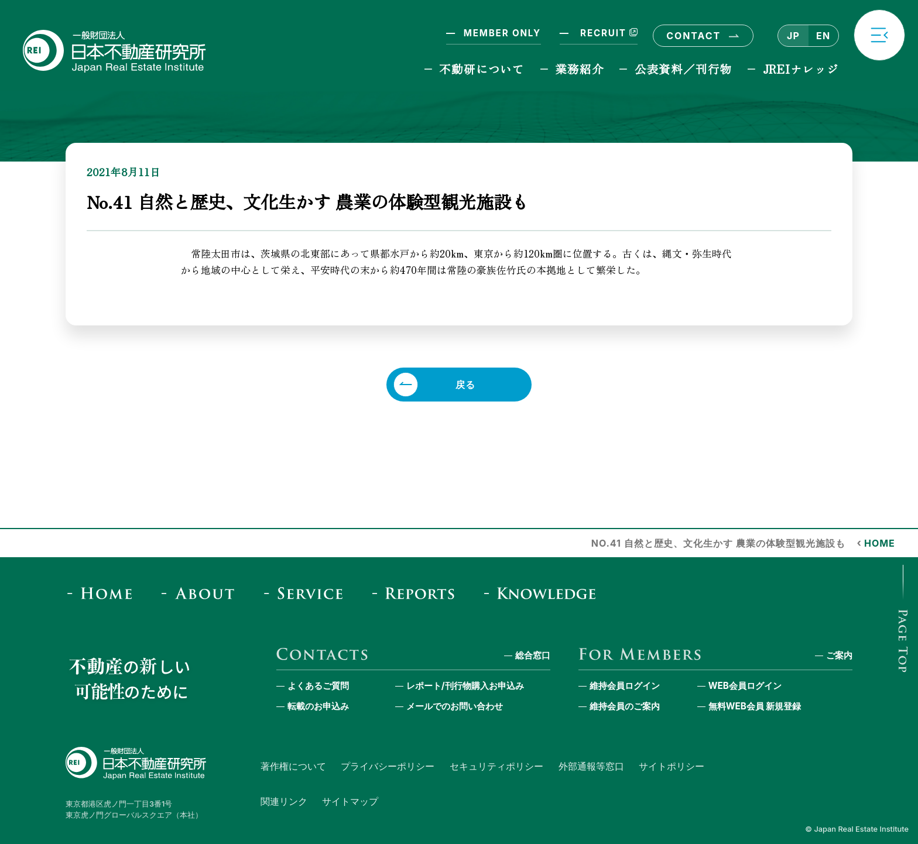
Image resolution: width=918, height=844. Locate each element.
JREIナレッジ (801, 68)
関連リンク (284, 801)
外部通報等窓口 (591, 766)
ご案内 (839, 655)
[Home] (103, 593)
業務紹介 (579, 68)
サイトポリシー (671, 766)
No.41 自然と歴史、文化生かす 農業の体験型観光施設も (718, 543)
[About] (202, 593)
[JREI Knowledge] (543, 593)
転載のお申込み (318, 706)
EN (823, 36)
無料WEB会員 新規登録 (754, 706)
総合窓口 (532, 655)
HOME (879, 543)
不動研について (481, 68)
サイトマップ (350, 801)
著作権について (293, 766)
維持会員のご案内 (625, 706)
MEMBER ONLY (502, 33)
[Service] (307, 593)
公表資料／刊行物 (683, 68)
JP (793, 36)
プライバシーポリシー (387, 766)
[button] (879, 35)
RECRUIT (607, 33)
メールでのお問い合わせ (454, 706)
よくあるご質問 (318, 685)
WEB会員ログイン (745, 685)
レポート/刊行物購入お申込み (465, 685)
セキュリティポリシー (496, 766)
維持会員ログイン (625, 685)
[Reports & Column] (417, 593)
